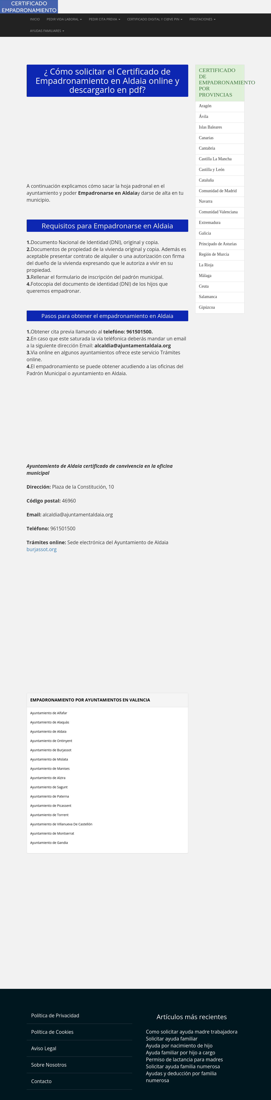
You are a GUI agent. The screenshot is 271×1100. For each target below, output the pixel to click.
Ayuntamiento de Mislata (49, 759)
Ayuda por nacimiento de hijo (179, 1045)
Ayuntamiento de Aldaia (48, 731)
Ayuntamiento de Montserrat (52, 833)
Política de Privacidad (55, 1015)
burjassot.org (42, 549)
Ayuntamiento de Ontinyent (51, 741)
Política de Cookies (52, 1032)
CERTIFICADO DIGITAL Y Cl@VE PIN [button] (155, 19)
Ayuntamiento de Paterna (49, 796)
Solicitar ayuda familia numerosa (183, 1066)
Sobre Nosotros (49, 1065)
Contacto (41, 1081)
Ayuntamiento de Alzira (48, 778)
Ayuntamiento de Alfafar (48, 713)
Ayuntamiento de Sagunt (49, 787)
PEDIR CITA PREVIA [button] (104, 19)
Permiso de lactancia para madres (184, 1059)
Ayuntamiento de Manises (50, 768)
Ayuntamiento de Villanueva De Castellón (61, 824)
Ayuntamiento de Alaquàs (49, 722)
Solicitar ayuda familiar (172, 1038)
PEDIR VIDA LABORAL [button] (64, 19)
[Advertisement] (107, 140)
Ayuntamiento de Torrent (49, 815)
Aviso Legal (43, 1048)
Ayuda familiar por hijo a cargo (180, 1052)
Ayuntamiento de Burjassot (50, 750)
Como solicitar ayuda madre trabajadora (192, 1031)
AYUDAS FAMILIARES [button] (47, 30)
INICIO (35, 19)
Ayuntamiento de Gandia (49, 842)
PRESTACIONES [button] (202, 19)
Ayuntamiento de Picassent (50, 805)
